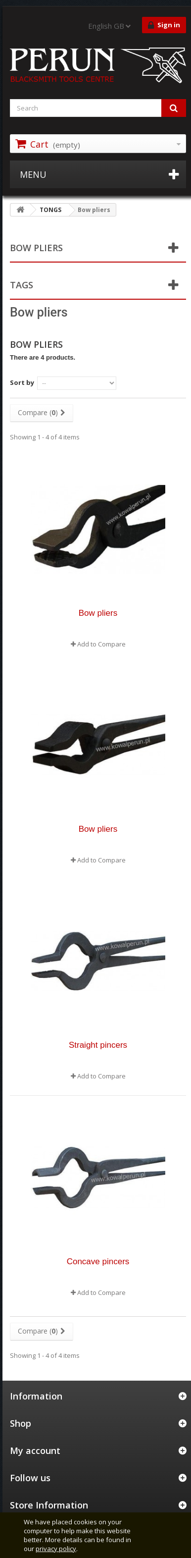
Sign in (164, 25)
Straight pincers (98, 1045)
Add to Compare (101, 644)
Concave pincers (98, 1261)
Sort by (22, 382)
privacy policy (56, 1548)
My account (35, 1450)
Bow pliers (98, 613)
